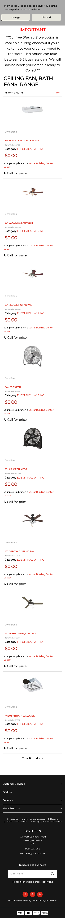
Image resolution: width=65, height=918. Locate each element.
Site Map (35, 821)
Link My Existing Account (34, 819)
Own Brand (11, 131)
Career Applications (52, 821)
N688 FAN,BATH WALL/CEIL (19, 715)
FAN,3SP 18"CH (13, 387)
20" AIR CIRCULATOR (16, 469)
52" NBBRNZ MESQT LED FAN (20, 633)
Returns (54, 819)
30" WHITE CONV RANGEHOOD (22, 140)
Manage (15, 17)
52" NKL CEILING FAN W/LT (19, 305)
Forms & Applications (17, 821)
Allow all (46, 17)
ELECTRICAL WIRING (30, 149)
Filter (56, 92)
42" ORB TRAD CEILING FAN (19, 551)
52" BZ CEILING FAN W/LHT (19, 223)
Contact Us (12, 819)
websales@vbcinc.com (32, 853)
